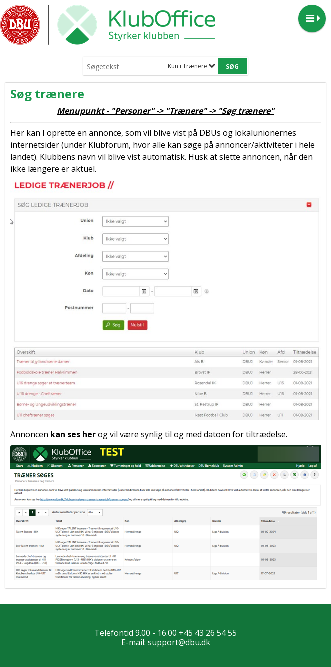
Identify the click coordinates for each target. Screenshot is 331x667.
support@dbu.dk (179, 642)
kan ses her (73, 434)
